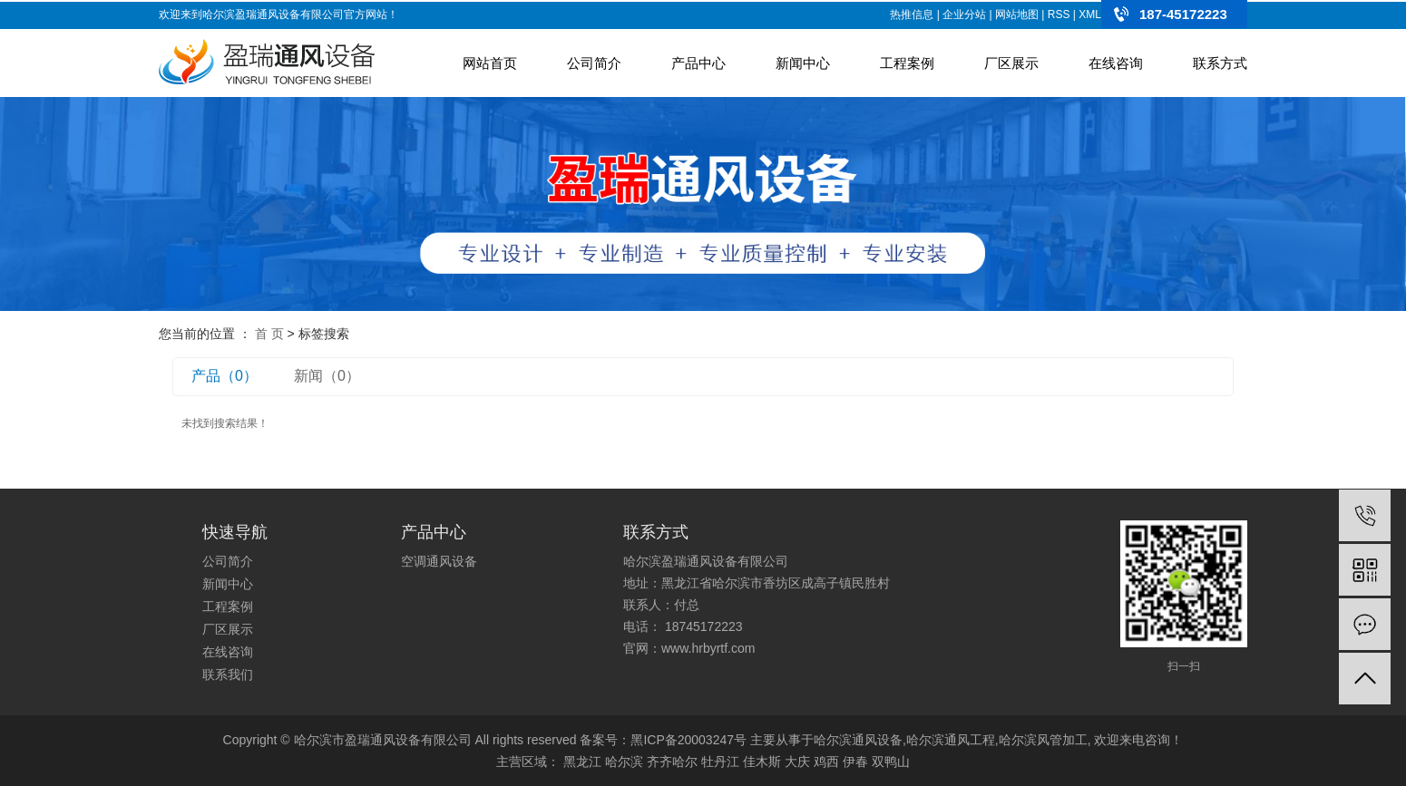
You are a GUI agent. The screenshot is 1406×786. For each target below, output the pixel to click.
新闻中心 (803, 63)
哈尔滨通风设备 (858, 740)
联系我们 (227, 674)
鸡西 (826, 761)
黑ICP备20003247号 (688, 740)
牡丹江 (720, 761)
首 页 (269, 333)
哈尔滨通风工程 (950, 740)
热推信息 (911, 14)
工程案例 (907, 63)
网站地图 (1017, 14)
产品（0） (224, 375)
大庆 (797, 761)
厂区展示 (1011, 63)
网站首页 (490, 63)
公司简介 (594, 63)
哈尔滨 (624, 761)
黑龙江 (582, 761)
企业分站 (964, 14)
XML (1090, 14)
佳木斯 (762, 761)
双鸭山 (891, 761)
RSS (1059, 14)
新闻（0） (327, 375)
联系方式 (1220, 63)
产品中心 (698, 63)
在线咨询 (1116, 63)
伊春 (855, 761)
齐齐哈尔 (672, 761)
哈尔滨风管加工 (1043, 740)
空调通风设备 (439, 561)
